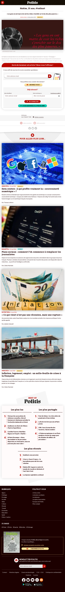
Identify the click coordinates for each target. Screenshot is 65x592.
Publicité (28, 575)
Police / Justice (6, 517)
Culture (4, 504)
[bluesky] (28, 580)
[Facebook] (24, 580)
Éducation (5, 512)
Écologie (4, 497)
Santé (3, 515)
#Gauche (15, 527)
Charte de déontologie (27, 572)
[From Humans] (41, 580)
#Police (9, 527)
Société (4, 499)
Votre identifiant (8, 93)
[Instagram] (37, 580)
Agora (3, 493)
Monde (4, 506)
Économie (4, 510)
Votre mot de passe (37, 93)
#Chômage (29, 527)
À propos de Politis (38, 501)
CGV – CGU (40, 572)
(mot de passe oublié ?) (56, 93)
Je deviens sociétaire (38, 495)
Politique (4, 495)
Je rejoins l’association (38, 499)
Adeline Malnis (23, 17)
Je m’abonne (36, 497)
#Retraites (22, 527)
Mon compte (36, 504)
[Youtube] (32, 580)
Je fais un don (36, 493)
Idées (3, 501)
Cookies (35, 575)
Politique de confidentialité (53, 572)
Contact (4, 572)
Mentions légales (14, 572)
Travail (4, 508)
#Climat (4, 527)
